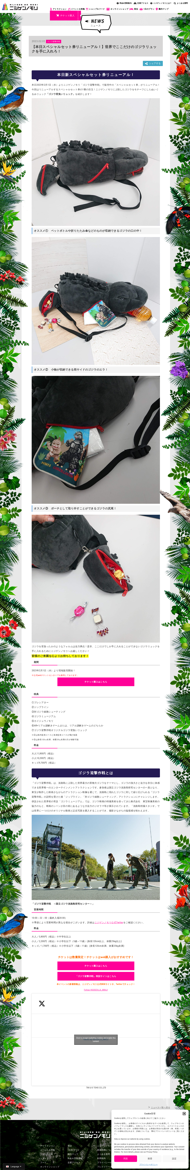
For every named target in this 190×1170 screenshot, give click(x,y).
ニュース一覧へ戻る (160, 1107)
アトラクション (58, 9)
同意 (125, 1158)
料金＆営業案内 (75, 1158)
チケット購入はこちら (95, 682)
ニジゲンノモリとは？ (161, 3)
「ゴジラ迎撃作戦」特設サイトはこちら (95, 976)
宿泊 (134, 9)
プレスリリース (104, 1167)
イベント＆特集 (76, 9)
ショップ (44, 1158)
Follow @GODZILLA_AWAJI (96, 990)
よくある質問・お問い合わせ (111, 1154)
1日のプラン (147, 9)
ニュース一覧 (46, 1154)
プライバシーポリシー (148, 1165)
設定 (174, 1158)
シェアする (153, 63)
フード (43, 1162)
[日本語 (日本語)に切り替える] (13, 1166)
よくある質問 (181, 3)
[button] (184, 1113)
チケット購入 (65, 15)
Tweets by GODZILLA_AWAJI (96, 1040)
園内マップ (162, 9)
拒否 (150, 1158)
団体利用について (105, 1150)
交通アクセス (141, 3)
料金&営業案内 (124, 3)
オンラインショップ (117, 9)
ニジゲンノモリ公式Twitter (109, 922)
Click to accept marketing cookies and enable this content (96, 1039)
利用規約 (101, 1158)
